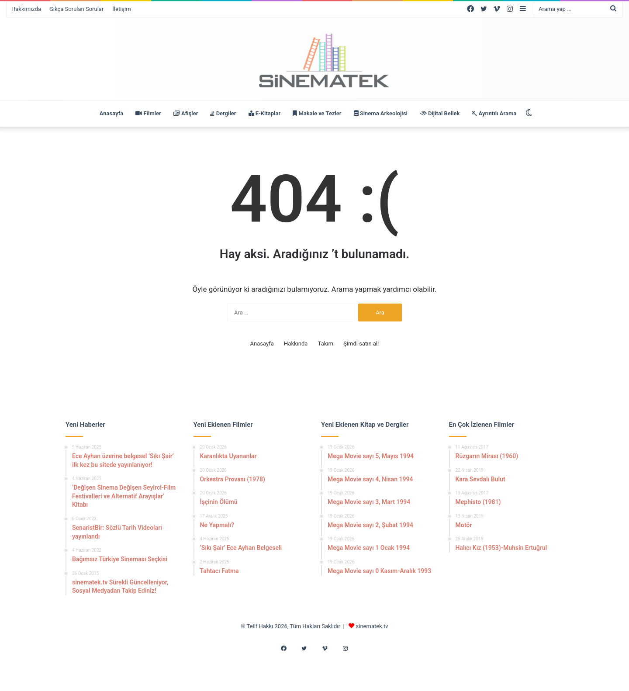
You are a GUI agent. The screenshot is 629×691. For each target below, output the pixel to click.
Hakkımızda (26, 9)
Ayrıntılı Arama (494, 113)
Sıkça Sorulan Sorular (77, 9)
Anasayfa (111, 113)
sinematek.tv (372, 626)
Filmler (148, 113)
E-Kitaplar (265, 113)
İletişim (121, 9)
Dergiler (223, 113)
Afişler (185, 113)
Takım (325, 343)
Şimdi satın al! (361, 343)
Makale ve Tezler (317, 113)
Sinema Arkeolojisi (381, 113)
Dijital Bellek (440, 113)
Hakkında (296, 343)
